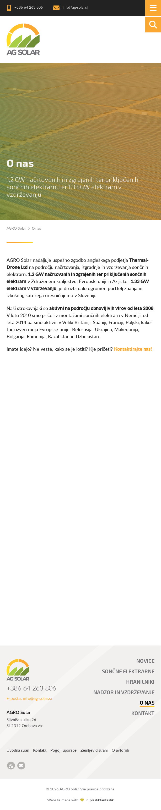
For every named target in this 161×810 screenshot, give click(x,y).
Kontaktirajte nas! (133, 349)
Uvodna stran (18, 750)
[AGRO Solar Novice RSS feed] (11, 765)
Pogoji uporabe (63, 750)
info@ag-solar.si (75, 7)
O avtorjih (120, 750)
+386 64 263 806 (28, 7)
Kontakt (39, 750)
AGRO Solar (16, 228)
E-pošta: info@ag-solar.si (29, 698)
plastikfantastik (102, 800)
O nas (36, 228)
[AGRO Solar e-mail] (21, 765)
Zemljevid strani (94, 750)
